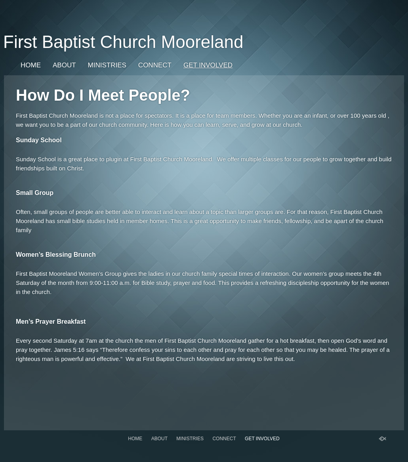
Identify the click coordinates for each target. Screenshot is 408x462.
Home (31, 65)
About (64, 65)
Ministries (107, 65)
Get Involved (208, 65)
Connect (155, 65)
